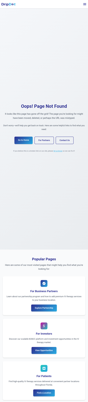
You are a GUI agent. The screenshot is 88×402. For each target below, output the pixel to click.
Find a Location (44, 393)
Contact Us (65, 140)
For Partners (44, 140)
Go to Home (23, 140)
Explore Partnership (44, 308)
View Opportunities (44, 350)
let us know (58, 151)
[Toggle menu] (84, 4)
